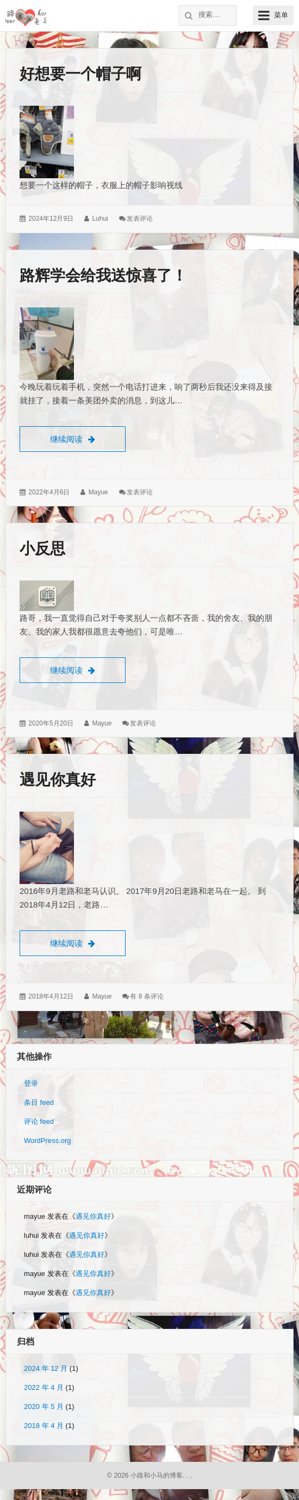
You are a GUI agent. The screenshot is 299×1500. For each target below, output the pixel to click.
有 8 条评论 (146, 996)
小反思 (42, 548)
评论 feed (39, 1121)
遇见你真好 (58, 779)
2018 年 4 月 (44, 1426)
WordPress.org (47, 1140)
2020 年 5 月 (44, 1406)
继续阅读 (88, 438)
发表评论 (140, 218)
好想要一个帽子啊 (80, 73)
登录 (31, 1083)
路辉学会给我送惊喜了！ (103, 275)
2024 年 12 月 (45, 1368)
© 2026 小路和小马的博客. (145, 1475)
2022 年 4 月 (44, 1387)
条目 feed (39, 1102)
